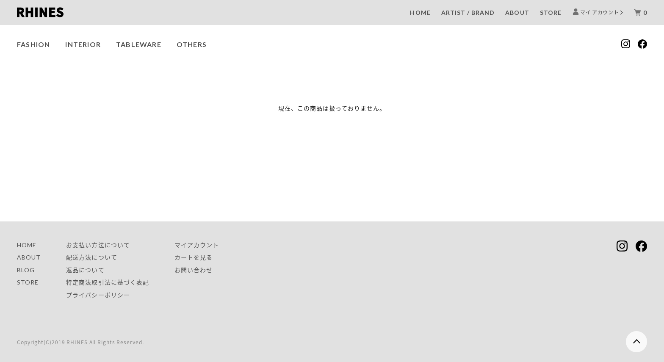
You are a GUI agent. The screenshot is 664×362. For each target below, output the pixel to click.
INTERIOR (83, 44)
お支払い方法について (98, 245)
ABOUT (517, 12)
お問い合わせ (193, 270)
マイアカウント (196, 245)
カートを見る (193, 257)
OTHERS (192, 44)
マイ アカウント (600, 12)
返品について (85, 270)
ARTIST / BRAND (468, 12)
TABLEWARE (138, 44)
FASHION (33, 44)
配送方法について (91, 257)
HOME (420, 12)
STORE (551, 12)
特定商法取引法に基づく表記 (107, 282)
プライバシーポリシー (98, 294)
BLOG (26, 270)
